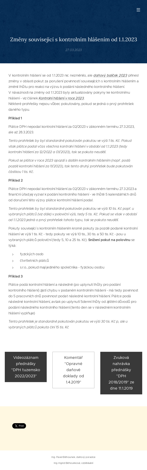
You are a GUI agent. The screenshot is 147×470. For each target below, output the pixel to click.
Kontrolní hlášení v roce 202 (60, 98)
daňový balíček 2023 (110, 75)
